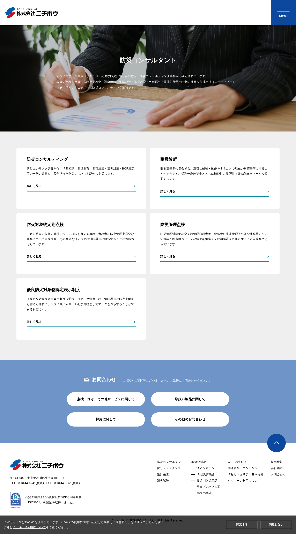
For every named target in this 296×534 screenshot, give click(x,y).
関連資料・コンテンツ (243, 479)
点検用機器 (204, 503)
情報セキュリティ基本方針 (246, 485)
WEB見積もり (237, 472)
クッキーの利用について (244, 491)
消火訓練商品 (205, 485)
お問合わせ (278, 485)
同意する (242, 524)
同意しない (276, 524)
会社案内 (277, 479)
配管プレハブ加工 (208, 497)
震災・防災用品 (207, 491)
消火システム (205, 479)
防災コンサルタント (170, 472)
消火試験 (163, 491)
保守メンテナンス (169, 479)
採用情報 (277, 472)
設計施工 (163, 485)
